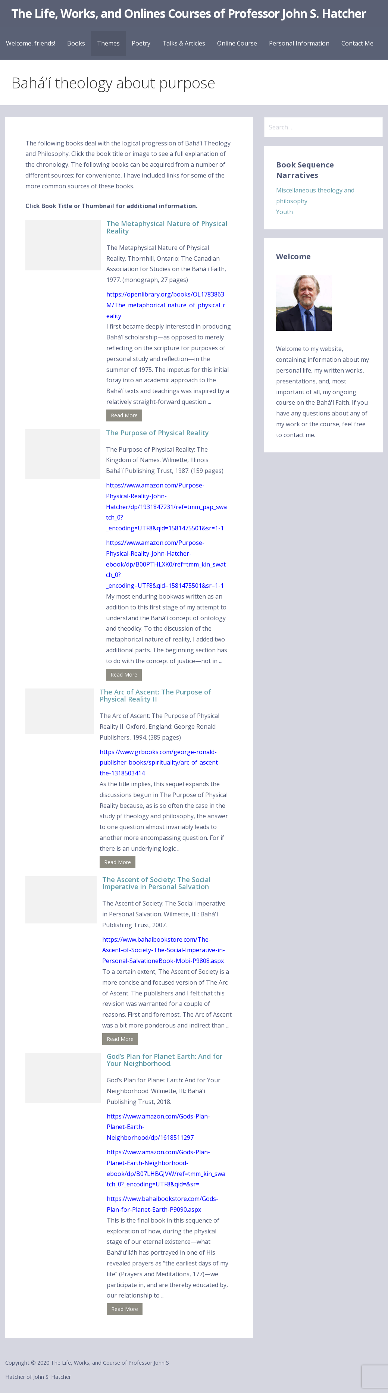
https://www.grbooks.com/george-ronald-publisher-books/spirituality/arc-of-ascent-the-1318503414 (160, 763)
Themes (108, 43)
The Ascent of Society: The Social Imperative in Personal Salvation (156, 883)
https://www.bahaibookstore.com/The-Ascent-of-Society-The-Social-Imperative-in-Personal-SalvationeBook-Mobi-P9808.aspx (163, 950)
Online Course (237, 43)
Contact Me (357, 43)
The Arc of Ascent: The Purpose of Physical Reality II (155, 695)
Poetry (141, 43)
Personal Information (299, 43)
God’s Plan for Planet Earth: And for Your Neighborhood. (164, 1060)
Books (76, 43)
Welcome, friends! (30, 43)
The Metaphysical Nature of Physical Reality (167, 227)
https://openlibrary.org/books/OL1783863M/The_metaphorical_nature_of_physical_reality (165, 305)
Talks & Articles (183, 43)
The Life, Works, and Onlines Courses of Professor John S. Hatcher (188, 13)
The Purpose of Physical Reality (157, 432)
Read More (124, 415)
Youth (284, 212)
